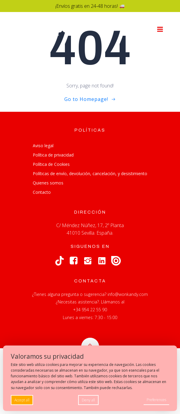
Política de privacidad (53, 155)
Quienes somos (48, 183)
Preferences (156, 399)
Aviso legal (43, 145)
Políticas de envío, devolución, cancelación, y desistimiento (90, 173)
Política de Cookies (51, 164)
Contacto (42, 192)
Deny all (88, 400)
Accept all (21, 400)
